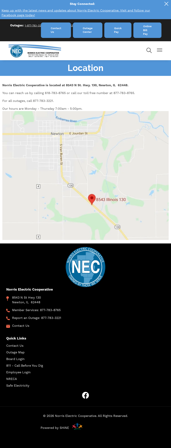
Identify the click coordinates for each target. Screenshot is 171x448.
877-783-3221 (51, 318)
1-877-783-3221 (34, 25)
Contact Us (20, 326)
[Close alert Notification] (166, 4)
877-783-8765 (50, 310)
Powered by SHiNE (55, 428)
